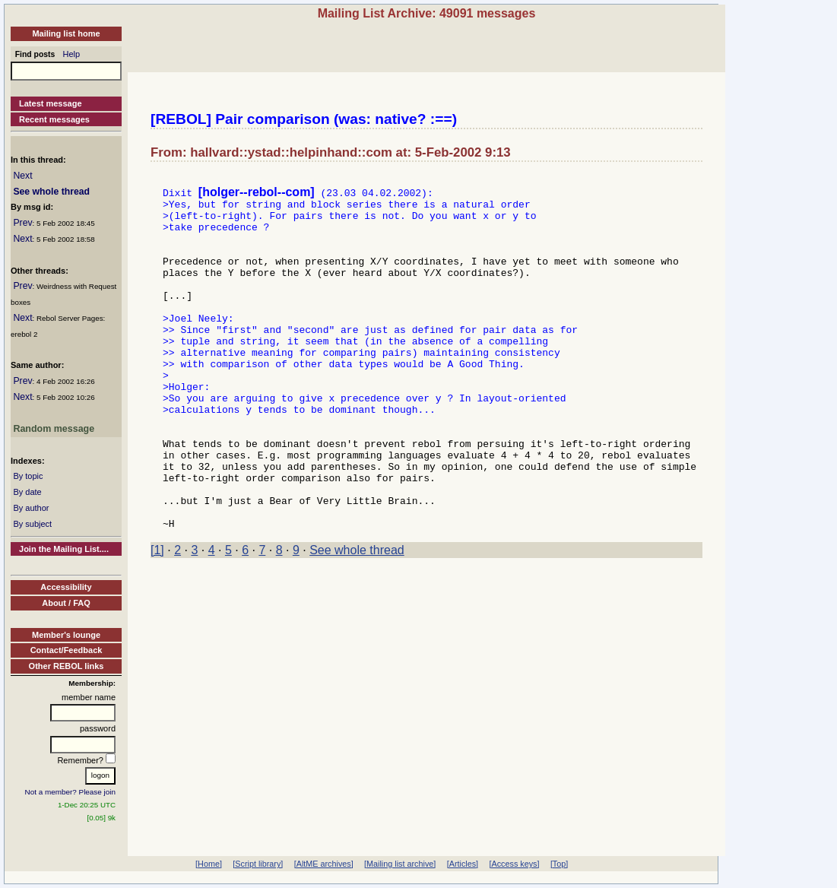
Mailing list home (66, 33)
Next (22, 175)
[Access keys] (514, 863)
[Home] (208, 863)
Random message (53, 428)
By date (27, 491)
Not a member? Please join (70, 792)
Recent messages (54, 119)
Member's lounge (66, 634)
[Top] (559, 863)
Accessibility (65, 586)
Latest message (50, 103)
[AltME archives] (324, 863)
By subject (32, 523)
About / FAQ (66, 602)
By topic (28, 475)
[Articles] (462, 863)
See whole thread (51, 191)
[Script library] (258, 863)
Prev (22, 222)
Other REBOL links (66, 666)
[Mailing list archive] (400, 863)
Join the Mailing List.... (64, 548)
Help (72, 54)
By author (31, 507)
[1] (157, 618)
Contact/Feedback (66, 650)
